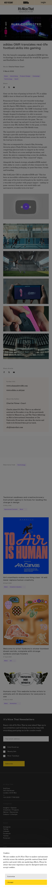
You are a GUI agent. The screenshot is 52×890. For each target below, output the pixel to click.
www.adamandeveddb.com (17, 386)
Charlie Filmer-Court (16, 66)
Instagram (7, 827)
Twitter (6, 835)
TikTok (5, 829)
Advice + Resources (10, 812)
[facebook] (4, 87)
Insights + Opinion (10, 807)
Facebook (7, 833)
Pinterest (6, 838)
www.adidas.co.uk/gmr (15, 390)
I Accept (10, 882)
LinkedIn (6, 831)
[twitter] (9, 87)
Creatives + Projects (11, 810)
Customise (11, 876)
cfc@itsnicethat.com (14, 427)
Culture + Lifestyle (10, 814)
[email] (14, 87)
